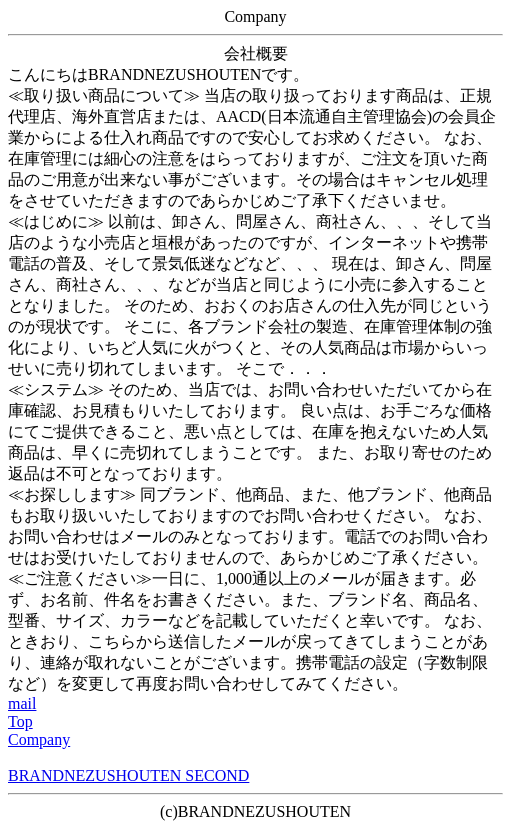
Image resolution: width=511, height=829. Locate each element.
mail (22, 703)
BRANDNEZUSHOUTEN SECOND (128, 775)
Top (20, 721)
